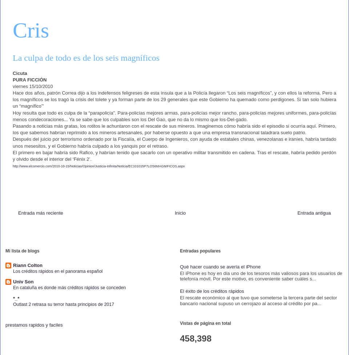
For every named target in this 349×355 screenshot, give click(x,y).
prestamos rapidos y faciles (34, 325)
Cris (31, 30)
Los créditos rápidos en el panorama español (58, 271)
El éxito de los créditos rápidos (212, 291)
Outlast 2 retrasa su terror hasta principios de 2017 (63, 304)
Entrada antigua (314, 213)
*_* (16, 298)
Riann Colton (28, 265)
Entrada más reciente (40, 213)
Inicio (180, 213)
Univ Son (23, 281)
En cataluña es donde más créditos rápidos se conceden (69, 287)
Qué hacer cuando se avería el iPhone (220, 267)
